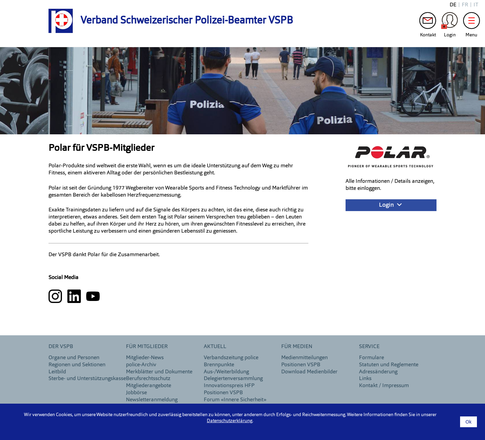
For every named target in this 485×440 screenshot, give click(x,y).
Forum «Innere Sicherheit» (235, 400)
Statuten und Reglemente (388, 365)
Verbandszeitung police (231, 358)
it (476, 5)
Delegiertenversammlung (233, 378)
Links (365, 378)
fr (465, 5)
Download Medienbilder (309, 372)
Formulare (371, 358)
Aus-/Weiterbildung (226, 372)
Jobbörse (136, 393)
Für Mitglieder (147, 346)
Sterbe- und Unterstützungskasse (87, 378)
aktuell (215, 346)
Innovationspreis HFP (229, 385)
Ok (468, 422)
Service (369, 346)
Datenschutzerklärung (229, 420)
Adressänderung (378, 372)
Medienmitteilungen (304, 358)
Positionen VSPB (223, 393)
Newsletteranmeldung (151, 400)
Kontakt (427, 22)
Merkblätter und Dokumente (159, 372)
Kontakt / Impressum (384, 385)
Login (449, 22)
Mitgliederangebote (148, 385)
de (453, 5)
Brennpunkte (219, 365)
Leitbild (57, 372)
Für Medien (296, 346)
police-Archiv (141, 365)
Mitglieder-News (145, 358)
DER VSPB (60, 346)
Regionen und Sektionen (76, 365)
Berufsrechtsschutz (148, 378)
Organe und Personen (73, 358)
